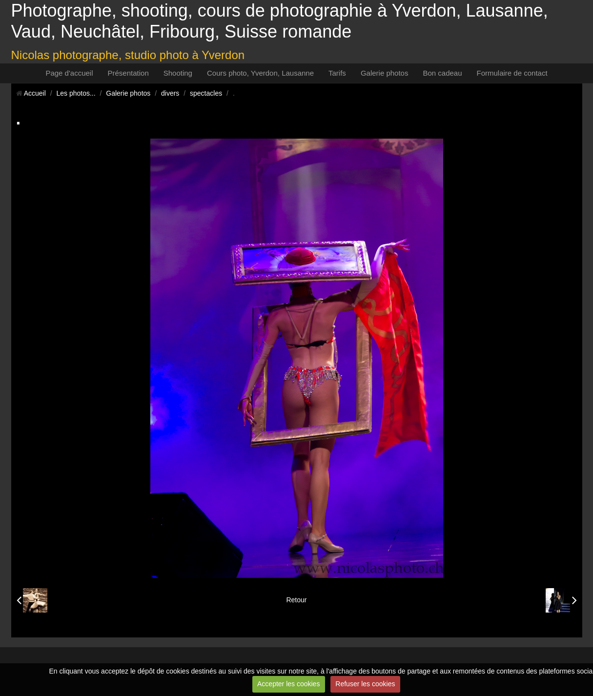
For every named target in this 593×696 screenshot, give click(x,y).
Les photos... (75, 93)
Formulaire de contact (512, 73)
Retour (296, 600)
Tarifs (337, 73)
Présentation (128, 73)
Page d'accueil (69, 73)
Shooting (178, 73)
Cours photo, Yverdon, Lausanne (260, 73)
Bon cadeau (442, 73)
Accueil (35, 93)
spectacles (206, 93)
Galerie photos (385, 73)
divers (170, 93)
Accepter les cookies (288, 684)
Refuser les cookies (365, 684)
